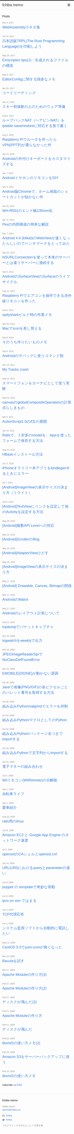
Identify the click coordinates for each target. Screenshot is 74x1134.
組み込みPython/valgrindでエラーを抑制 (35, 706)
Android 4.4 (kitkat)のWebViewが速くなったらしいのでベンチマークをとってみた (36, 241)
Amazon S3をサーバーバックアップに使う (35, 1059)
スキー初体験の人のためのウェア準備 (33, 107)
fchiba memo (12, 5)
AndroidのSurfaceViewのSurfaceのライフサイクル (36, 279)
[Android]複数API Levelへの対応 (28, 525)
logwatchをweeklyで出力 (22, 640)
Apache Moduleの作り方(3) (24, 974)
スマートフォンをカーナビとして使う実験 (35, 386)
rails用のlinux (13, 821)
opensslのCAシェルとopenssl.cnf (29, 854)
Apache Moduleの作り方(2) (24, 988)
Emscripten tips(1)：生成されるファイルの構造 (35, 63)
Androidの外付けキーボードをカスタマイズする (36, 161)
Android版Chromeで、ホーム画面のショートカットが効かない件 (35, 194)
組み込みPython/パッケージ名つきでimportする (32, 736)
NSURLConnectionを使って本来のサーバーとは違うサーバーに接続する (36, 260)
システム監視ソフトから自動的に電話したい (35, 930)
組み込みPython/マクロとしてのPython (34, 720)
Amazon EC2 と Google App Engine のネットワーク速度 (35, 837)
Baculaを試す (13, 961)
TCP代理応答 (13, 914)
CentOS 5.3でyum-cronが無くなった (32, 947)
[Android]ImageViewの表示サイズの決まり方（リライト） (35, 490)
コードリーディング (19, 93)
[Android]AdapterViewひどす (25, 553)
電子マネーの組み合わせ (22, 766)
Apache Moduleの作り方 (22, 1016)
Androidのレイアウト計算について (31, 613)
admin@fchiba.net (11, 1109)
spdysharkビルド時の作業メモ (27, 315)
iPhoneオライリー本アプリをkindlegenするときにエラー (36, 471)
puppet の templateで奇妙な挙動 (28, 887)
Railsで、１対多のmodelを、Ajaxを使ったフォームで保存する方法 (36, 438)
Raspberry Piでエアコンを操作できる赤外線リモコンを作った (37, 298)
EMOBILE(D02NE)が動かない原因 (30, 673)
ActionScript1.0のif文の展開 (24, 421)
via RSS (17, 1085)
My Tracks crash (15, 369)
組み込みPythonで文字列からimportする (35, 753)
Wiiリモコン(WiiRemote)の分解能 (29, 780)
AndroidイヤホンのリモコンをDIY (30, 178)
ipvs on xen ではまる (19, 901)
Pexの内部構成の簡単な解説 (25, 224)
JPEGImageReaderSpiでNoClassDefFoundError (22, 657)
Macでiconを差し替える (22, 328)
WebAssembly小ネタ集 (21, 27)
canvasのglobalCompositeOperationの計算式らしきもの (36, 405)
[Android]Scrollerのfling (20, 539)
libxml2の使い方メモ (19, 1076)
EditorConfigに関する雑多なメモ (29, 79)
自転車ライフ (13, 794)
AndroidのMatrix (15, 599)
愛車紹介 (9, 807)
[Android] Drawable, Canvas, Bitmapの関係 (37, 586)
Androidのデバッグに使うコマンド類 (32, 356)
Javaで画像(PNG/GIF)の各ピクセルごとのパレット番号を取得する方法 (35, 690)
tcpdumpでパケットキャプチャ (28, 627)
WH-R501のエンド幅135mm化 (27, 211)
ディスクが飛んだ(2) (19, 1002)
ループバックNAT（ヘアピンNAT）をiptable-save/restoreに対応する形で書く (34, 123)
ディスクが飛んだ (17, 1029)
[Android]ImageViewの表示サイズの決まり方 (35, 569)
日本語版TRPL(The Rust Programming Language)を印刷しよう (33, 43)
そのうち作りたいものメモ (24, 342)
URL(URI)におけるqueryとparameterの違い (36, 870)
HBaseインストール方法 (22, 454)
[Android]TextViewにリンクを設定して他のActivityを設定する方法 (35, 509)
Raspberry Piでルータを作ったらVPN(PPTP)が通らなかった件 (29, 142)
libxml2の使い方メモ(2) (21, 1043)
